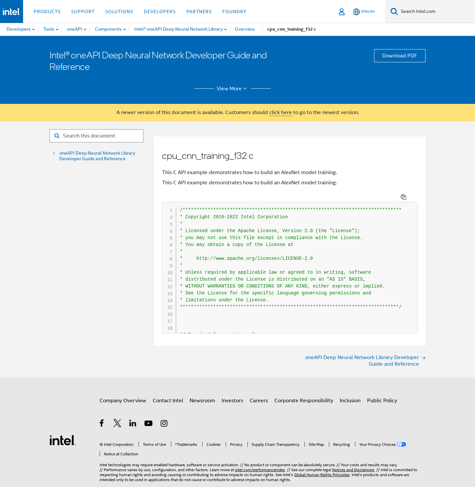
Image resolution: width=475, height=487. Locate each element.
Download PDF (399, 55)
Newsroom (202, 404)
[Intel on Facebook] (102, 428)
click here (280, 112)
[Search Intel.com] (436, 11)
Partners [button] (199, 12)
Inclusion (350, 404)
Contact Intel (168, 404)
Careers (259, 404)
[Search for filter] (96, 135)
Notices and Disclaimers (353, 463)
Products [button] (47, 12)
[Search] (394, 11)
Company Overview (123, 404)
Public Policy (382, 404)
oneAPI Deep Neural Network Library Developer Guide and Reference (97, 156)
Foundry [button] (234, 12)
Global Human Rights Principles (322, 468)
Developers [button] (160, 12)
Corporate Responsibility (303, 404)
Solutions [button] (119, 12)
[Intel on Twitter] (117, 428)
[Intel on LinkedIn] (133, 428)
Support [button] (83, 12)
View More (233, 88)
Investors (232, 404)
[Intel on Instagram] (164, 428)
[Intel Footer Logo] (62, 438)
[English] (363, 11)
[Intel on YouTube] (149, 428)
